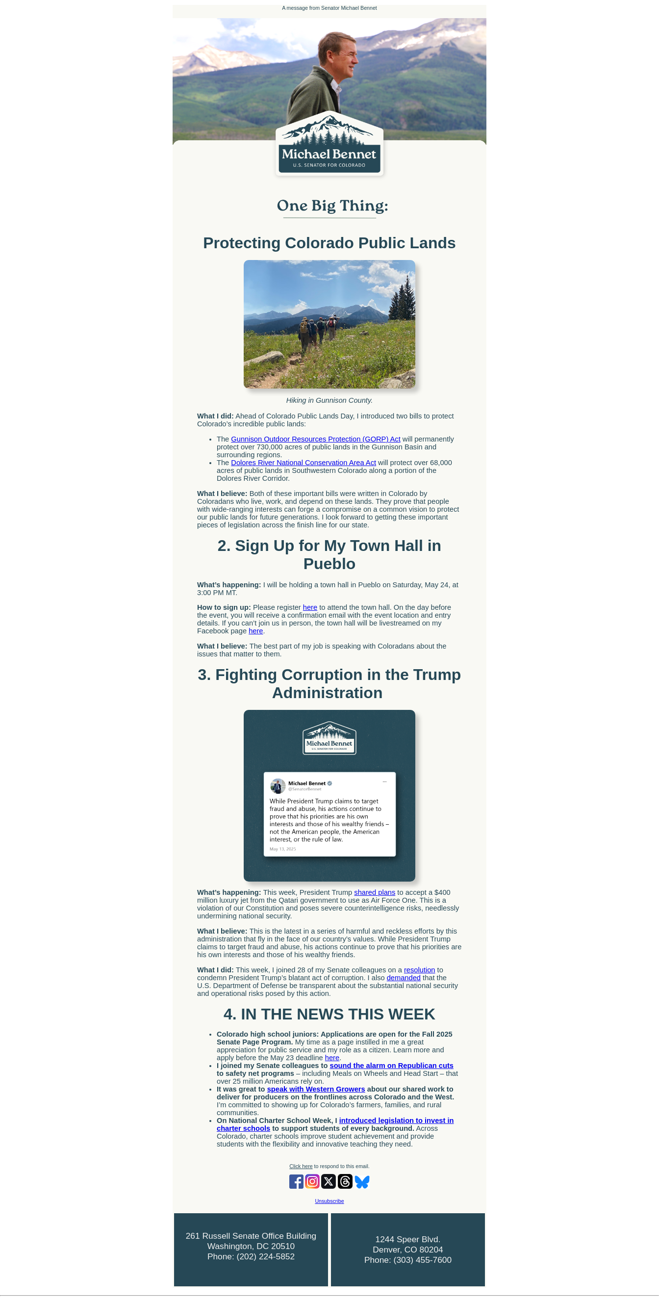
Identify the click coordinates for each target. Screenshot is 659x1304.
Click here (300, 1166)
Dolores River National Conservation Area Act (303, 463)
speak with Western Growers (316, 1089)
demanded (404, 978)
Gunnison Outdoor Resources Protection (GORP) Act (315, 439)
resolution (419, 970)
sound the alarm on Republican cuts (392, 1065)
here (310, 607)
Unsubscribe (329, 1201)
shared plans (374, 892)
